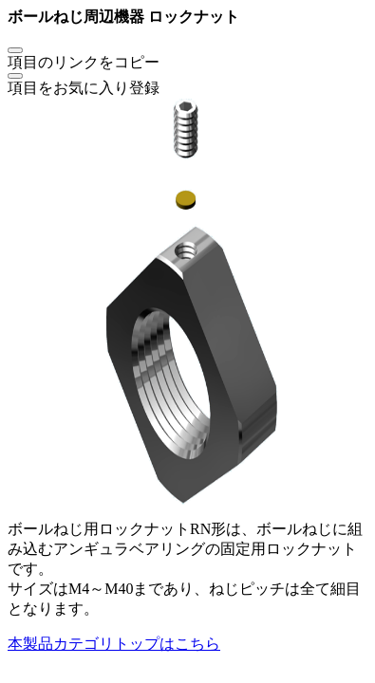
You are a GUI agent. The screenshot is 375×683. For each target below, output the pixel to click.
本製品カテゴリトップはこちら (114, 644)
